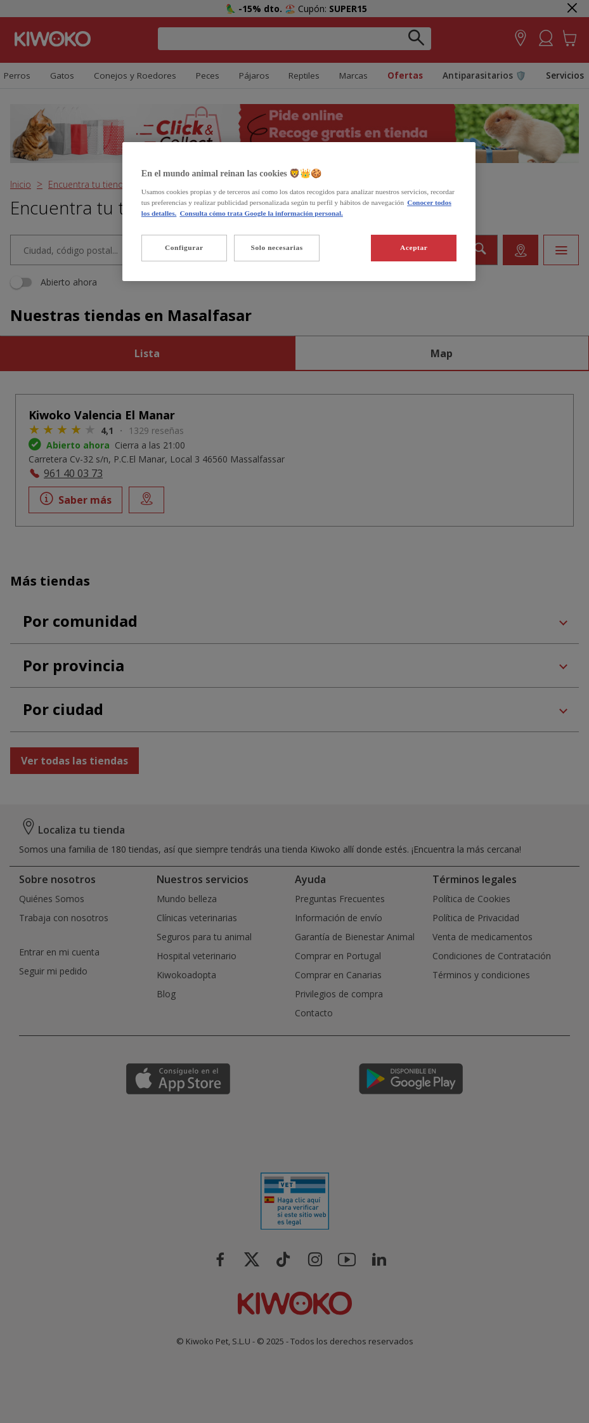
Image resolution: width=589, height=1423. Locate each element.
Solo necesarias (277, 247)
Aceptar (413, 247)
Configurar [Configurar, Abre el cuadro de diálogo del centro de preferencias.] (184, 247)
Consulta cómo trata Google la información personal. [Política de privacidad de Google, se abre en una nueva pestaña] (261, 213)
